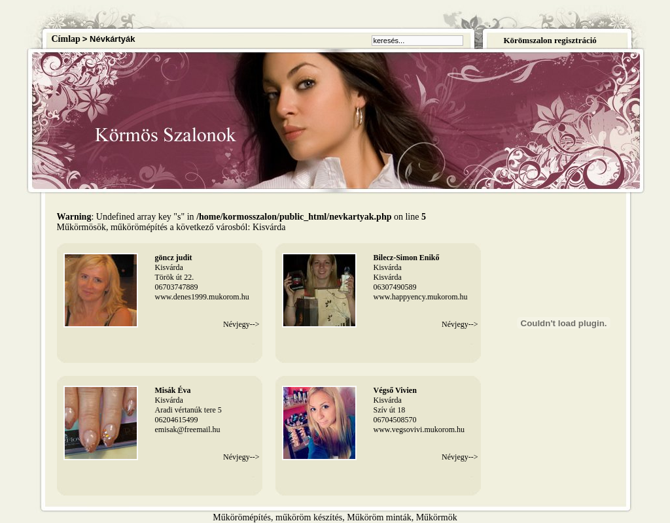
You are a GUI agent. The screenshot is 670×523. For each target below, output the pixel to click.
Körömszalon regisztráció (549, 40)
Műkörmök (436, 517)
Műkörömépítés (242, 517)
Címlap (66, 39)
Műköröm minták (379, 517)
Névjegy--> (241, 324)
